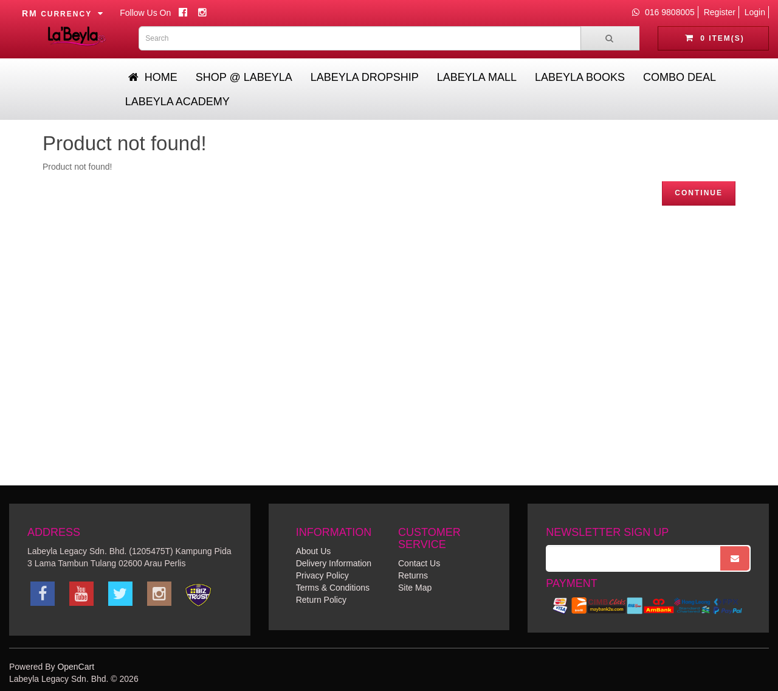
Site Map (415, 587)
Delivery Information (334, 563)
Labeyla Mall (477, 77)
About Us (313, 551)
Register (719, 12)
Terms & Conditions (333, 587)
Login (755, 12)
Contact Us (419, 563)
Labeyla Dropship (365, 77)
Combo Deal (679, 77)
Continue (699, 193)
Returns (413, 575)
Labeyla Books (580, 77)
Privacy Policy (322, 575)
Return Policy (321, 600)
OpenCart (75, 667)
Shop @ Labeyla (244, 77)
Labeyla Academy (177, 101)
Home (152, 77)
